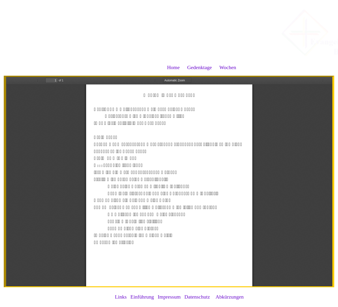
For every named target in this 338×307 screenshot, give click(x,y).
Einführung (142, 297)
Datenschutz (197, 297)
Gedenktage (199, 67)
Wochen (227, 67)
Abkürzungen (229, 297)
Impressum (169, 297)
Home (173, 67)
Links (121, 297)
